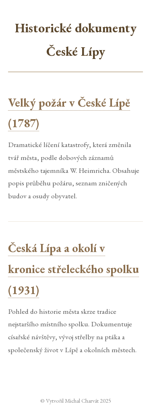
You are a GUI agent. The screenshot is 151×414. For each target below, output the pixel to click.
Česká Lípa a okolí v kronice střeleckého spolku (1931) (73, 269)
